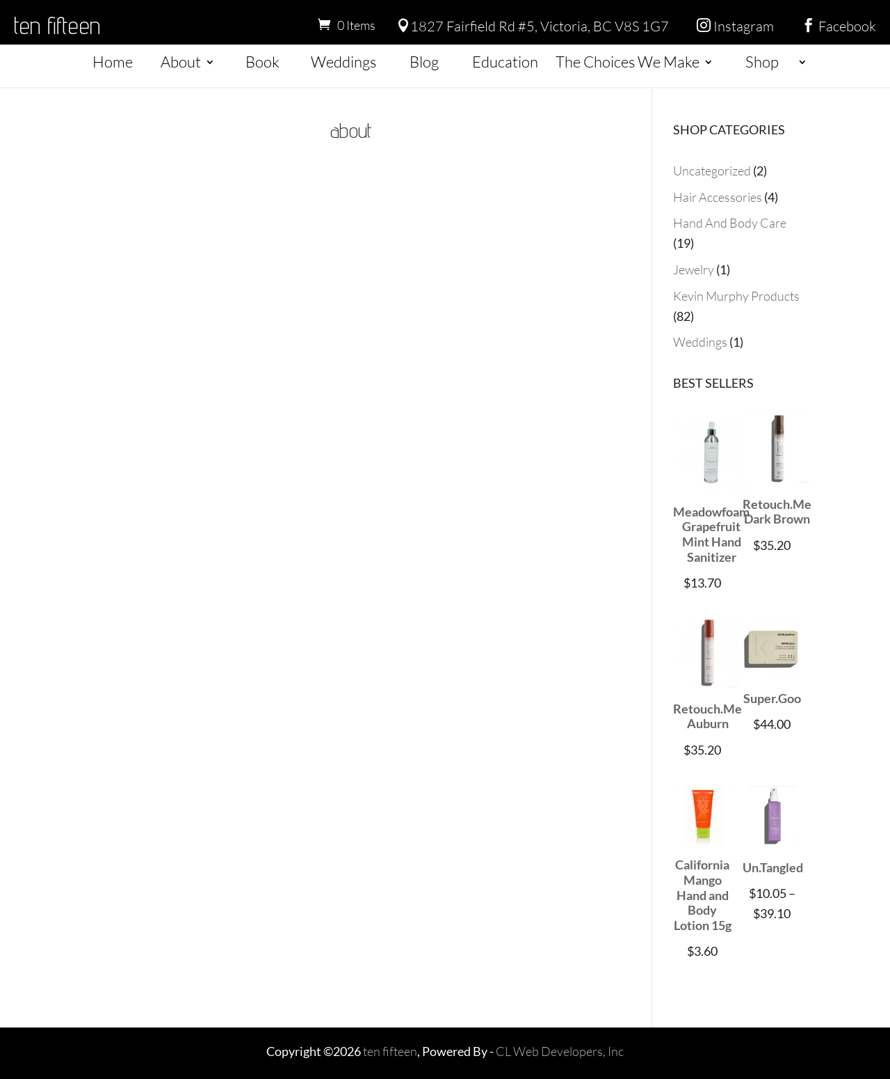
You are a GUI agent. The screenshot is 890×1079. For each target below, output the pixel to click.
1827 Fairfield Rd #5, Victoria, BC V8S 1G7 (532, 26)
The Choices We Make (627, 61)
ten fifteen (57, 25)
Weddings (343, 61)
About (181, 61)
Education (505, 61)
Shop (762, 61)
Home (112, 61)
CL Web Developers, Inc (560, 1051)
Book (262, 61)
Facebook (839, 26)
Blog (424, 61)
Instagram (735, 26)
